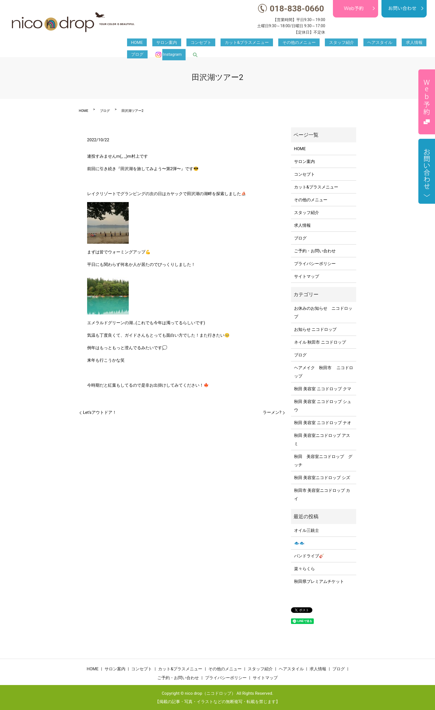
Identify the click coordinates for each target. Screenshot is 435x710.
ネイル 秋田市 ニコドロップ (320, 342)
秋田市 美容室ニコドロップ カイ (322, 494)
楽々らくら (304, 568)
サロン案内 (154, 43)
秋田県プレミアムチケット (319, 581)
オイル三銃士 (306, 530)
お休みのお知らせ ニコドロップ (323, 312)
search (424, 43)
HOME (133, 43)
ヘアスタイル (327, 43)
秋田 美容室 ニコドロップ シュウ (322, 405)
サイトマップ (306, 276)
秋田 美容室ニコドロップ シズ (322, 477)
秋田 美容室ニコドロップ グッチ (323, 460)
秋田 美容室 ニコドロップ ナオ (322, 422)
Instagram (405, 43)
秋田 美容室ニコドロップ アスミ (322, 439)
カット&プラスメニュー (219, 43)
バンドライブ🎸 (309, 555)
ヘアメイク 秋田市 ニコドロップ (323, 372)
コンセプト (180, 43)
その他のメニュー (263, 43)
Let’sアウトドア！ (100, 412)
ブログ (374, 43)
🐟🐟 (299, 543)
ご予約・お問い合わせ (315, 250)
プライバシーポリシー (315, 263)
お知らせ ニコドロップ (315, 329)
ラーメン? (272, 412)
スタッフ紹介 (297, 43)
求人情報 (354, 43)
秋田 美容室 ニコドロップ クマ (322, 388)
